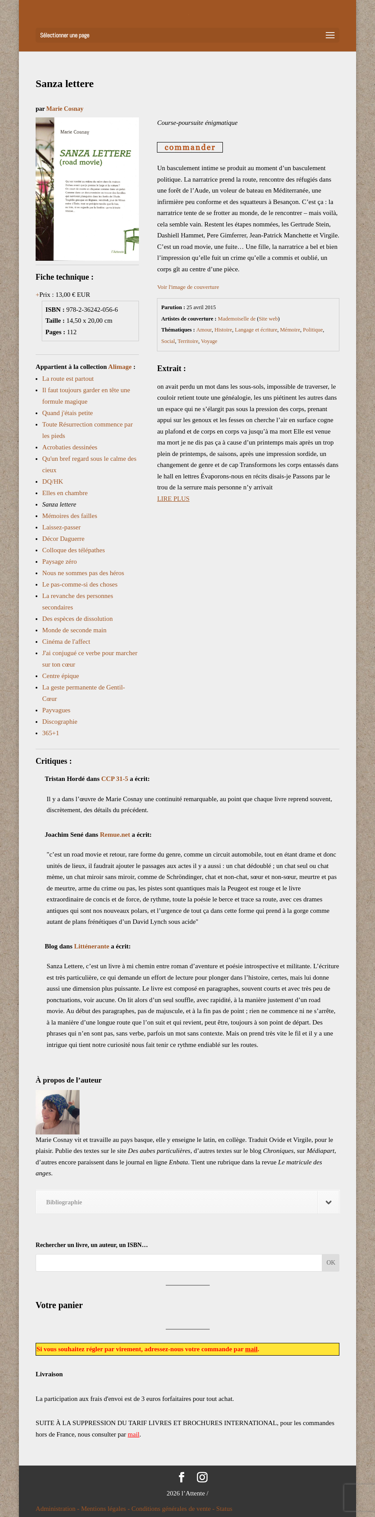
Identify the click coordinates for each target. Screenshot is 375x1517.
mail (251, 1349)
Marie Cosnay (64, 109)
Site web (268, 319)
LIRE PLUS (173, 498)
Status (224, 1508)
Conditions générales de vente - (173, 1508)
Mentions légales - (106, 1508)
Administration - (58, 1508)
